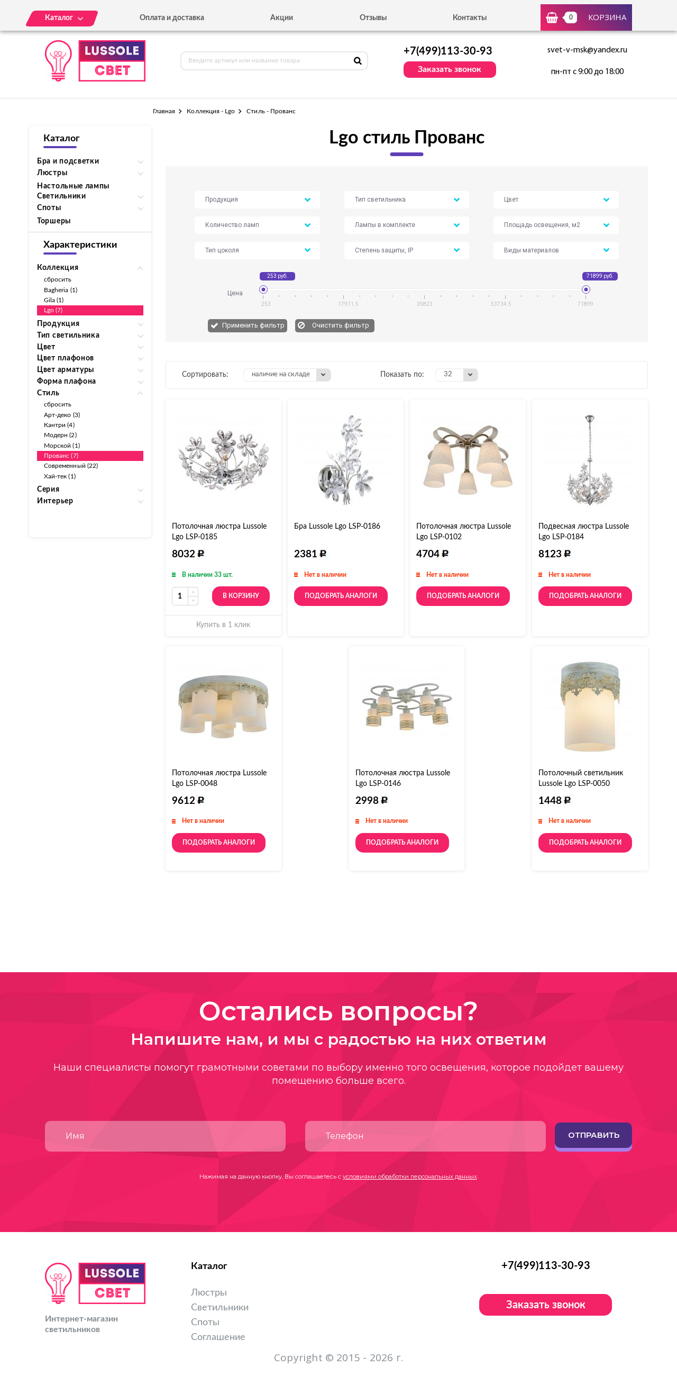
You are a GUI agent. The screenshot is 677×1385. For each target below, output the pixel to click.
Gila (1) (53, 300)
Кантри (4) (59, 425)
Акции (281, 18)
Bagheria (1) (60, 290)
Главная (164, 111)
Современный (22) (71, 466)
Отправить (593, 1135)
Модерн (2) (60, 435)
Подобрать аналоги (341, 596)
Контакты (470, 18)
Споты (205, 1322)
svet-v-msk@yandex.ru (587, 50)
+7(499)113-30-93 (448, 51)
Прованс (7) (61, 455)
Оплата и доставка (172, 18)
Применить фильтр (253, 325)
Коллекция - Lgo (211, 111)
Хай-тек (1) (60, 476)
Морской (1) (62, 445)
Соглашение (218, 1337)
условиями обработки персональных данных (410, 1176)
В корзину (241, 596)
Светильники (220, 1307)
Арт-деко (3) (62, 415)
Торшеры (54, 221)
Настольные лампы (73, 186)
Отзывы (373, 18)
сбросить (57, 279)
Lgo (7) (53, 310)
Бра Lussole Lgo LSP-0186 (337, 526)
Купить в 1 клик (223, 625)
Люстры (209, 1293)
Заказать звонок (449, 69)
